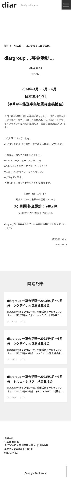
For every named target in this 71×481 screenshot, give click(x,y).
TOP (6, 46)
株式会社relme (11, 441)
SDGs (35, 74)
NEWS (17, 46)
